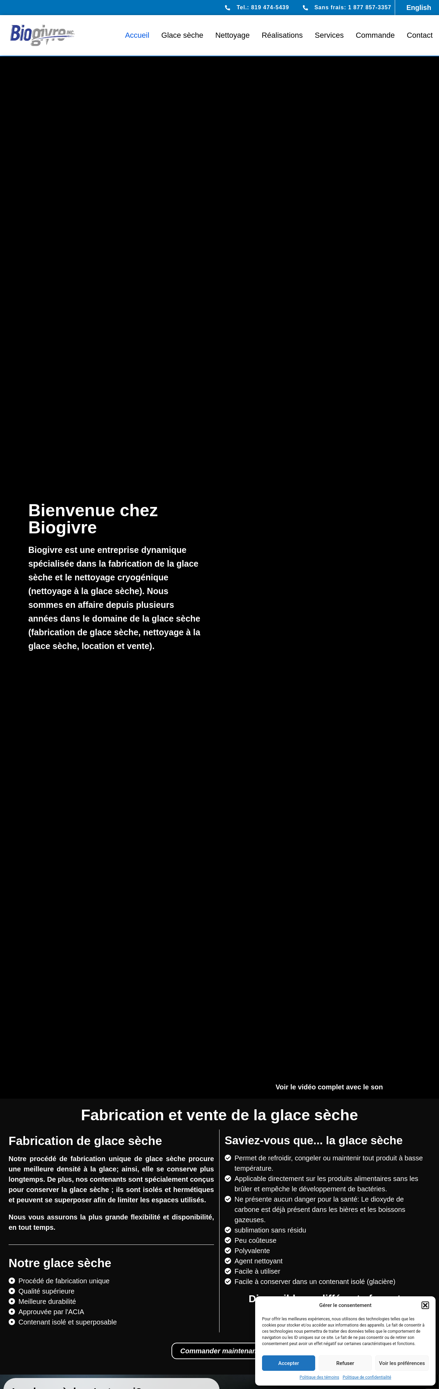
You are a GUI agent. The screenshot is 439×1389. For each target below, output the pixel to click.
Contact (420, 35)
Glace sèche (182, 35)
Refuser (345, 1363)
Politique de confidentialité (367, 1377)
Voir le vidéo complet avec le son (329, 1087)
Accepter (288, 1363)
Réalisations (282, 35)
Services (329, 35)
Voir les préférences (402, 1363)
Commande (375, 35)
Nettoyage (232, 35)
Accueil (137, 35)
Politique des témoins (319, 1377)
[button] (425, 1305)
